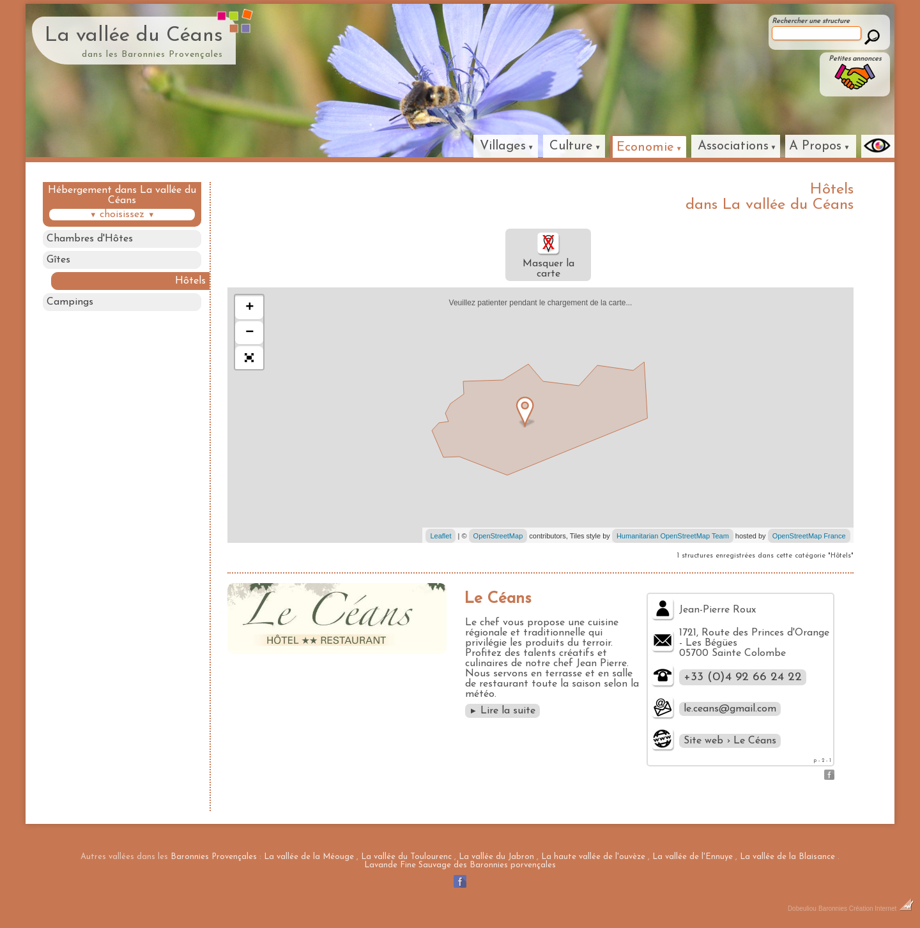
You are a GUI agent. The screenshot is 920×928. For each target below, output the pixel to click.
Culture (571, 146)
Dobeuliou (802, 908)
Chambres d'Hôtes (90, 239)
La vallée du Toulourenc (406, 857)
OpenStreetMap (498, 536)
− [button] (249, 332)
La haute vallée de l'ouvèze (593, 857)
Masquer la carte (548, 255)
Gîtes (58, 260)
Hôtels (190, 281)
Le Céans (498, 599)
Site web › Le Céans (730, 741)
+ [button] (249, 307)
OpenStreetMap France (809, 536)
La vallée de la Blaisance (787, 857)
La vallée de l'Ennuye (692, 857)
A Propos (815, 146)
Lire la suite (503, 711)
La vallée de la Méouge (309, 857)
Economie (645, 147)
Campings (70, 302)
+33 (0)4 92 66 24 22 (743, 677)
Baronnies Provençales (214, 857)
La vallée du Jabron (496, 857)
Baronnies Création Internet (866, 908)
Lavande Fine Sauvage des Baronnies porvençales (460, 865)
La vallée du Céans (134, 36)
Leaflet (440, 536)
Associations (733, 146)
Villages (503, 146)
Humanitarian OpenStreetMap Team (673, 536)
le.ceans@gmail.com (730, 709)
